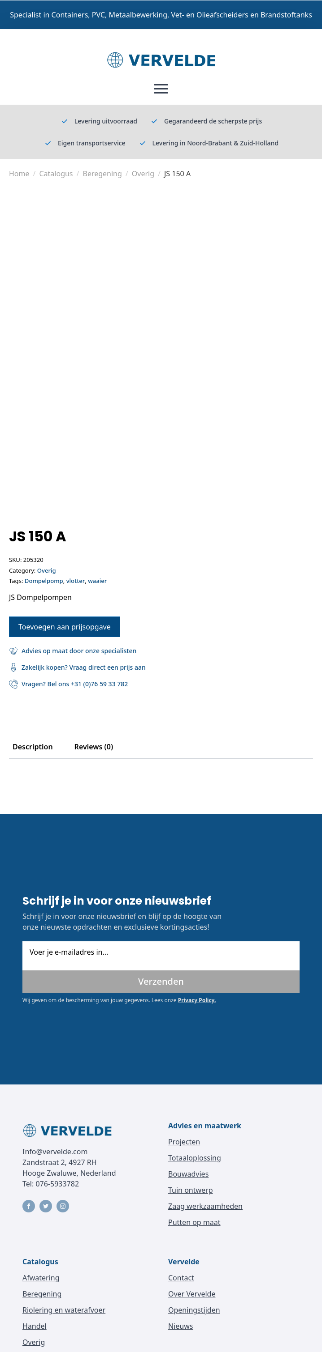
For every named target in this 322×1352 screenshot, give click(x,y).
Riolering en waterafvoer (63, 1310)
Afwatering (41, 1278)
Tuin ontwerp (190, 1190)
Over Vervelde (191, 1294)
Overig (143, 174)
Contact (181, 1278)
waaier (97, 581)
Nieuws (180, 1326)
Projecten (184, 1142)
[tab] (33, 747)
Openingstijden (194, 1310)
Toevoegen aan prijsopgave (64, 627)
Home (19, 174)
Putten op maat (194, 1222)
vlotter (75, 581)
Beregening (102, 174)
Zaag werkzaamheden (205, 1206)
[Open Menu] (161, 88)
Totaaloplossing (194, 1158)
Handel (34, 1326)
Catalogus (56, 174)
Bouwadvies (188, 1174)
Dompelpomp (44, 581)
